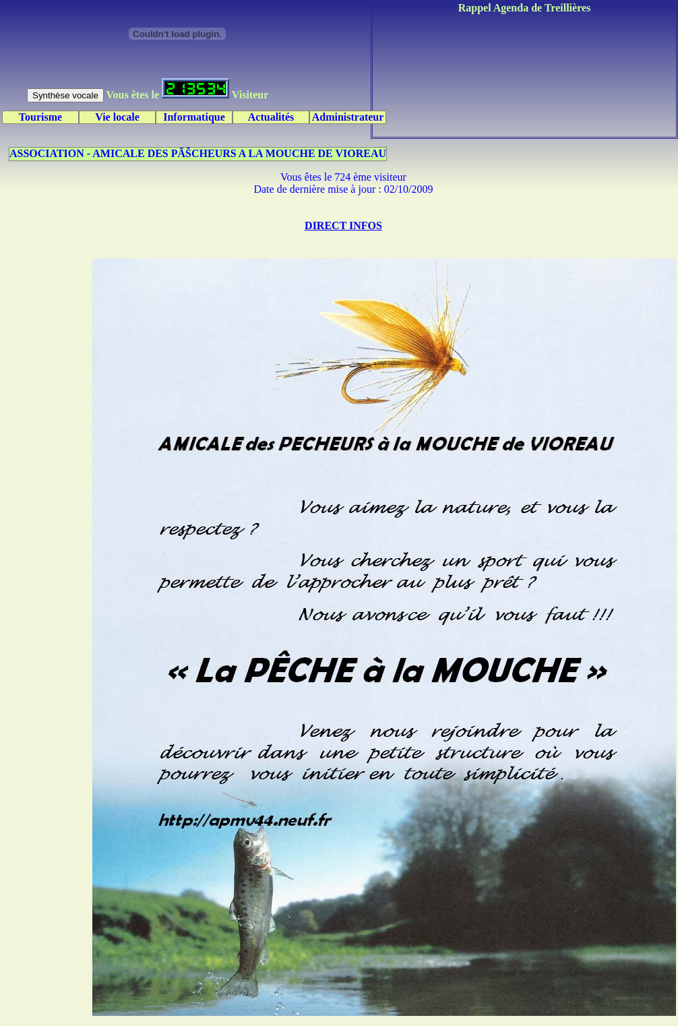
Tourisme (40, 117)
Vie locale (117, 117)
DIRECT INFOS (343, 225)
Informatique (194, 117)
